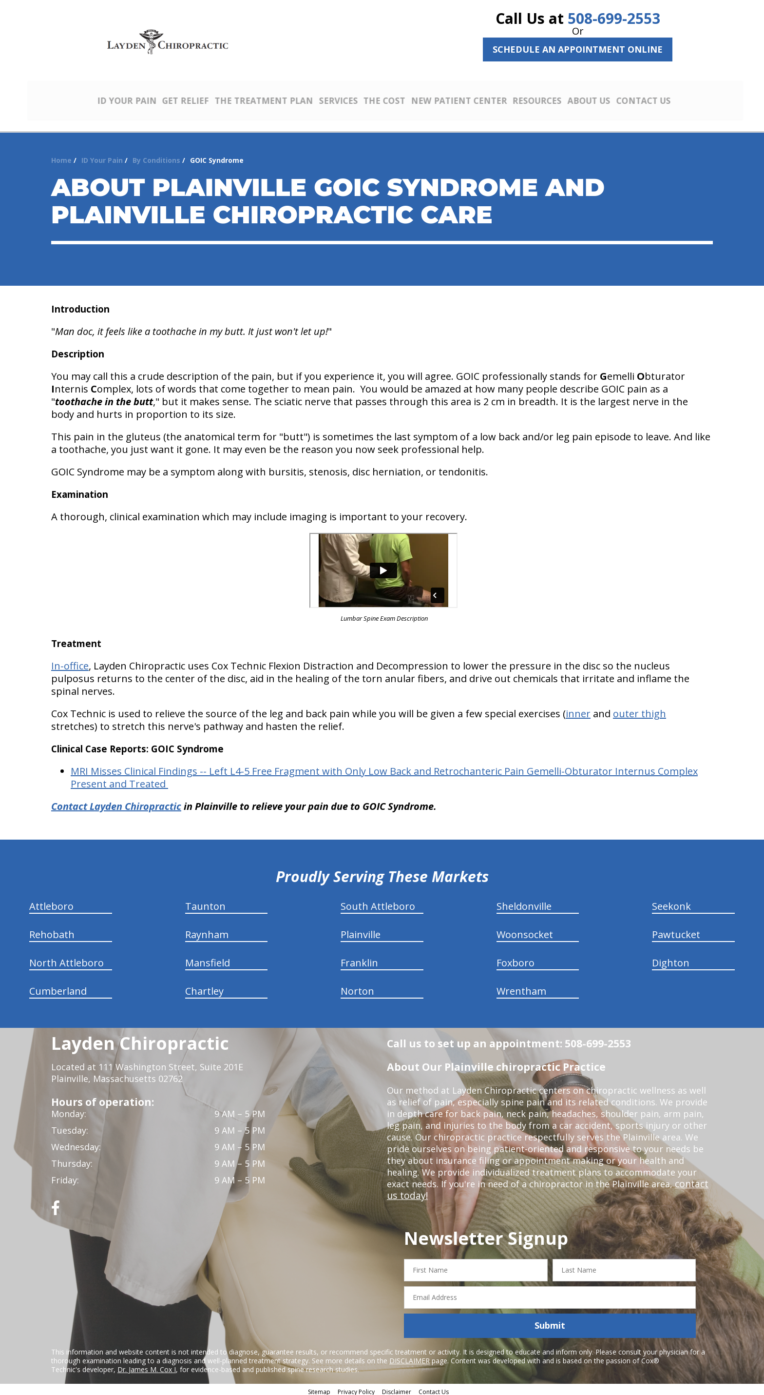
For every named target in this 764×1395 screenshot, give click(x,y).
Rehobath (52, 931)
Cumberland (58, 987)
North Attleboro (66, 959)
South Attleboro (378, 902)
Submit (550, 1322)
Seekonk (671, 902)
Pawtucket (676, 931)
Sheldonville (524, 902)
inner (578, 710)
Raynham (207, 931)
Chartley (204, 987)
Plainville (361, 931)
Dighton (670, 959)
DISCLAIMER (409, 1356)
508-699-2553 (614, 18)
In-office (70, 662)
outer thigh (639, 710)
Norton (357, 987)
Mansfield (207, 959)
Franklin (359, 959)
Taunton (205, 902)
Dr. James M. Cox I (146, 1365)
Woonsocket (525, 931)
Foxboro (516, 959)
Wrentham (521, 987)
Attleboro (51, 902)
